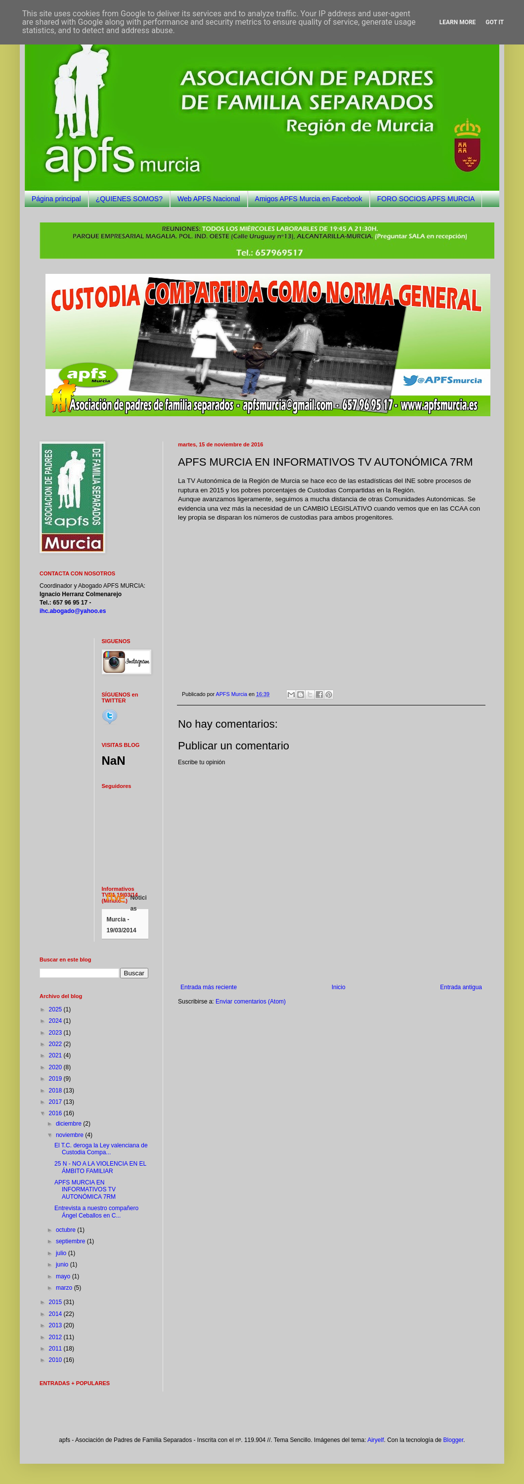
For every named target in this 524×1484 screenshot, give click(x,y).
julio (62, 1253)
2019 (56, 1078)
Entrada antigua (461, 987)
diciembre (69, 1123)
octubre (66, 1229)
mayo (64, 1276)
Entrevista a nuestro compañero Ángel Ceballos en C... (96, 1212)
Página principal (56, 199)
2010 (56, 1359)
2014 (56, 1313)
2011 (56, 1348)
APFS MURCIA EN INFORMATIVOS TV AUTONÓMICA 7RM (85, 1189)
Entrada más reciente (208, 987)
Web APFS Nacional (208, 199)
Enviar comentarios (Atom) (251, 1001)
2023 (56, 1032)
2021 (56, 1055)
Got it (494, 22)
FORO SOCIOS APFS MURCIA (426, 199)
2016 (56, 1113)
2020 (56, 1067)
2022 (56, 1044)
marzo (65, 1287)
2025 (56, 1009)
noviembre (70, 1135)
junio (63, 1264)
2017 (56, 1101)
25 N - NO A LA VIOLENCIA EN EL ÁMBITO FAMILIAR (100, 1167)
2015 (56, 1302)
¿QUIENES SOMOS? (129, 199)
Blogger (453, 1440)
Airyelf (375, 1440)
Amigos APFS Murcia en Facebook (308, 199)
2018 (56, 1090)
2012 (56, 1337)
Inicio (339, 987)
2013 (56, 1325)
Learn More (457, 22)
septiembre (71, 1241)
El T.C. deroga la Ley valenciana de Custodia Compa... (101, 1149)
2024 (56, 1020)
